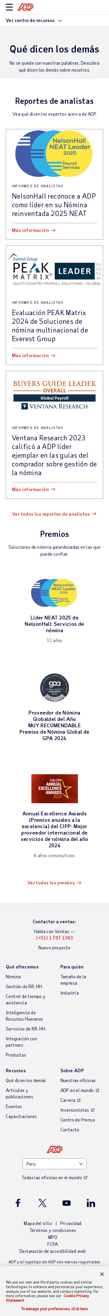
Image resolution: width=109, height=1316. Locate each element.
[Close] (102, 1274)
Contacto (69, 1129)
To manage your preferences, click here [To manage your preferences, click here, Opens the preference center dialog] (54, 1309)
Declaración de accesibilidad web (52, 1251)
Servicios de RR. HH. (26, 1028)
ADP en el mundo (77, 1090)
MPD (52, 1237)
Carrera (68, 1100)
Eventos (14, 1106)
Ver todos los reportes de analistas (51, 514)
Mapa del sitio (38, 1223)
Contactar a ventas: (54, 921)
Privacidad (71, 1223)
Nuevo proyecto (54, 947)
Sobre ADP (72, 1070)
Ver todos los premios (51, 882)
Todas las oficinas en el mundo (52, 1177)
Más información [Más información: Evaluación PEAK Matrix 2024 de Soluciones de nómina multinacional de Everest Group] (30, 355)
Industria (69, 992)
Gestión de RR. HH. (24, 986)
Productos (16, 1054)
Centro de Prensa (77, 1119)
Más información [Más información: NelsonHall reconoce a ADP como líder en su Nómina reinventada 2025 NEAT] (30, 230)
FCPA (52, 1244)
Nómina (13, 976)
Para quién (72, 966)
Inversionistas (74, 1110)
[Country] (55, 1163)
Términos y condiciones (53, 1230)
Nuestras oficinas (78, 1080)
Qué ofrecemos (22, 966)
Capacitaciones (21, 1116)
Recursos (16, 1070)
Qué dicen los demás (26, 1080)
